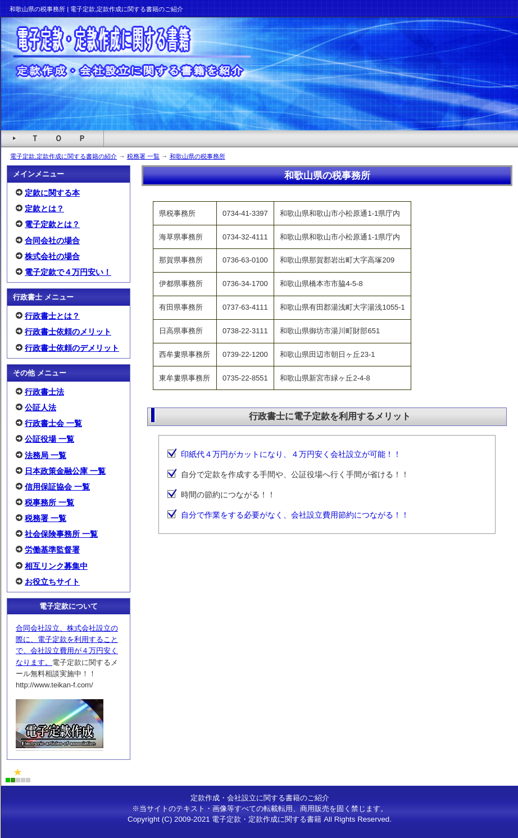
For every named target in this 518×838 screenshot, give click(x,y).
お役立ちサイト (52, 581)
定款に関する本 (52, 192)
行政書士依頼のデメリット (72, 347)
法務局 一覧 (45, 455)
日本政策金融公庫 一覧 (65, 470)
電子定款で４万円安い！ (68, 272)
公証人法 (40, 407)
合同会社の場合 (52, 240)
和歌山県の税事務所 (197, 156)
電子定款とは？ (52, 224)
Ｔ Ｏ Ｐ (58, 138)
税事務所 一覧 (49, 502)
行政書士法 (44, 391)
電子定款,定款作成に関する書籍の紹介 (63, 156)
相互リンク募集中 (56, 565)
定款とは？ (44, 208)
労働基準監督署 (52, 549)
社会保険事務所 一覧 (61, 533)
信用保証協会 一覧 (57, 486)
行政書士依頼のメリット (68, 331)
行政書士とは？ (52, 315)
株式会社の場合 (52, 256)
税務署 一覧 (143, 156)
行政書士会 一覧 (53, 423)
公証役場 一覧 (49, 438)
